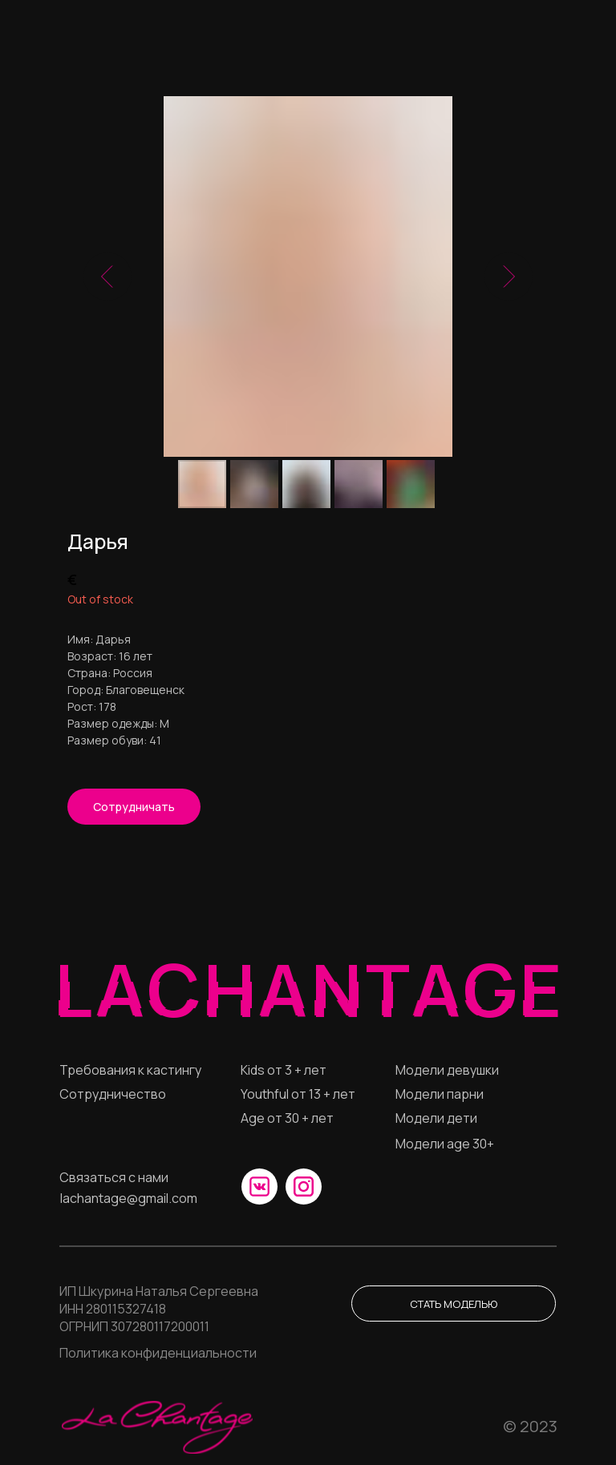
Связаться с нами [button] (113, 1177)
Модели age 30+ (444, 1143)
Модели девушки (447, 1070)
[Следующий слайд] (508, 276)
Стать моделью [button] (453, 1304)
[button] (134, 807)
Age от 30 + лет (287, 1118)
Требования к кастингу (130, 1070)
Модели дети (436, 1118)
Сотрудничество (112, 1094)
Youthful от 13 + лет (298, 1094)
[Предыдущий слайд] (107, 276)
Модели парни (439, 1094)
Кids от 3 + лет (283, 1070)
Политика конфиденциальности (158, 1353)
